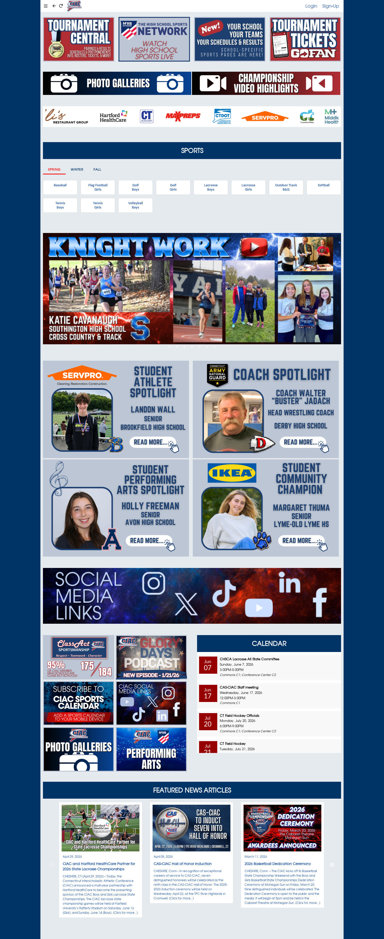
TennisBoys (60, 205)
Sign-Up (330, 6)
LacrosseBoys (211, 187)
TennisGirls (98, 205)
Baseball (60, 185)
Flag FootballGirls (98, 187)
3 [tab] (184, 346)
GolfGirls (173, 187)
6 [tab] (207, 346)
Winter (77, 169)
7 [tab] (214, 346)
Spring (54, 169)
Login (311, 6)
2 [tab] (176, 346)
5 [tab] (199, 346)
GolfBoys (135, 187)
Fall (97, 169)
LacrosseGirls (248, 187)
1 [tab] (169, 346)
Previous (51, 865)
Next (332, 865)
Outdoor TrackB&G (286, 187)
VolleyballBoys (135, 205)
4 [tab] (192, 346)
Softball (323, 185)
